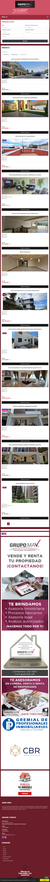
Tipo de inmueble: (6, 29)
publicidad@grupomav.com (8, 834)
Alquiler (4, 850)
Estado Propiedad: (29, 29)
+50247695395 (21, 11)
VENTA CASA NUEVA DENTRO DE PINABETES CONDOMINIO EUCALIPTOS (25, 445)
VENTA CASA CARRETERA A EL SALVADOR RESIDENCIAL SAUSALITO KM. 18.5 (25, 367)
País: (3, 25)
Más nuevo (6, 54)
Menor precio (14, 54)
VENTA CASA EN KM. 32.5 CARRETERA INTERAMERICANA (25, 97)
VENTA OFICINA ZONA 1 (25, 252)
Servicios (5, 852)
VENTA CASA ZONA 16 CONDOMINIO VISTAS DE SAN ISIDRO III (25, 59)
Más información (32, 880)
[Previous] (3, 523)
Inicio (4, 846)
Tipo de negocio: (6, 34)
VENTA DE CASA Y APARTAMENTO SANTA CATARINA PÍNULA (25, 213)
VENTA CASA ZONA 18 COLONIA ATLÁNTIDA (25, 136)
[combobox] (13, 27)
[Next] (16, 523)
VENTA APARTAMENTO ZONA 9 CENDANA (25, 483)
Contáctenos (6, 858)
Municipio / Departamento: (31, 25)
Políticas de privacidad (8, 860)
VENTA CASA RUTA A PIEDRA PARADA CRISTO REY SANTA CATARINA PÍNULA (25, 329)
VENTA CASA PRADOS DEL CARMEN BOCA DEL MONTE (25, 406)
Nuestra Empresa (7, 856)
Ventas (4, 848)
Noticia (4, 854)
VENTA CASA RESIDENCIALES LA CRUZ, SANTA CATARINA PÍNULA (25, 290)
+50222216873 (24, 10)
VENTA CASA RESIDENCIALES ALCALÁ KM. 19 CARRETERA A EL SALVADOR (25, 175)
